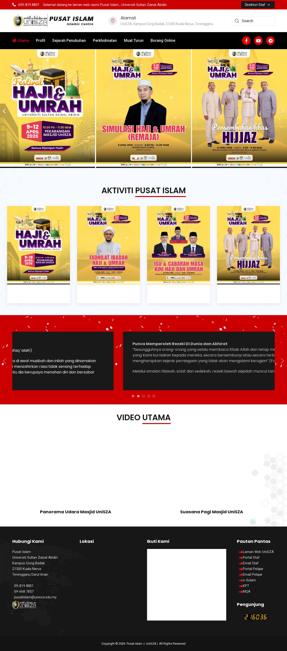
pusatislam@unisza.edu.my (35, 597)
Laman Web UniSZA (255, 552)
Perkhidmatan (105, 40)
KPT (246, 586)
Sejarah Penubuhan (69, 40)
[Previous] (4, 108)
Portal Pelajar (253, 569)
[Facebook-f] (246, 40)
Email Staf (251, 563)
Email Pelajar (252, 574)
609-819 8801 (25, 5)
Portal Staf (251, 557)
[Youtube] (258, 40)
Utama (20, 40)
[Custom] (270, 40)
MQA (246, 591)
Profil (40, 40)
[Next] (282, 108)
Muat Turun (134, 40)
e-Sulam (249, 580)
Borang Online (163, 40)
